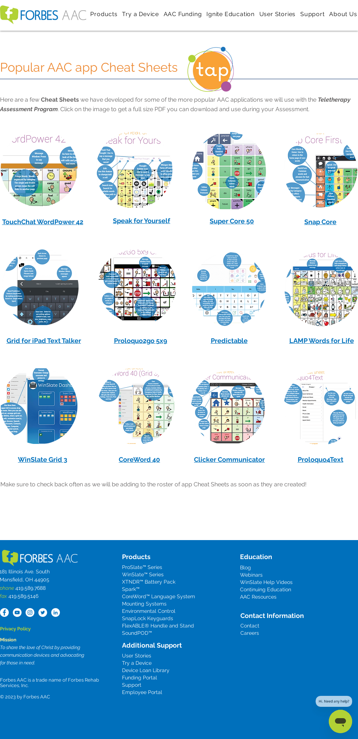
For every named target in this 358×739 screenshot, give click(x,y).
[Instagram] (30, 612)
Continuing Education (265, 589)
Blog (245, 567)
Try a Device (137, 663)
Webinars (251, 575)
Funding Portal (139, 677)
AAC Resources (258, 597)
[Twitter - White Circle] (42, 612)
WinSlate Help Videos (266, 582)
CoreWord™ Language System (158, 596)
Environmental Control (148, 611)
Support (131, 685)
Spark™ (131, 589)
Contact (249, 626)
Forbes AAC (36, 697)
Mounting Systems (144, 604)
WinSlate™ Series (143, 574)
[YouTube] (17, 612)
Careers (249, 633)
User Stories (136, 656)
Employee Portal (142, 692)
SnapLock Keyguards (147, 618)
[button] (104, 13)
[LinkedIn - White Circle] (55, 612)
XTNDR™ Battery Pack (148, 582)
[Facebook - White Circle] (4, 612)
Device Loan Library (146, 670)
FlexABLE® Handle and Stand (158, 626)
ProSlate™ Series (142, 567)
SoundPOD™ (137, 633)
